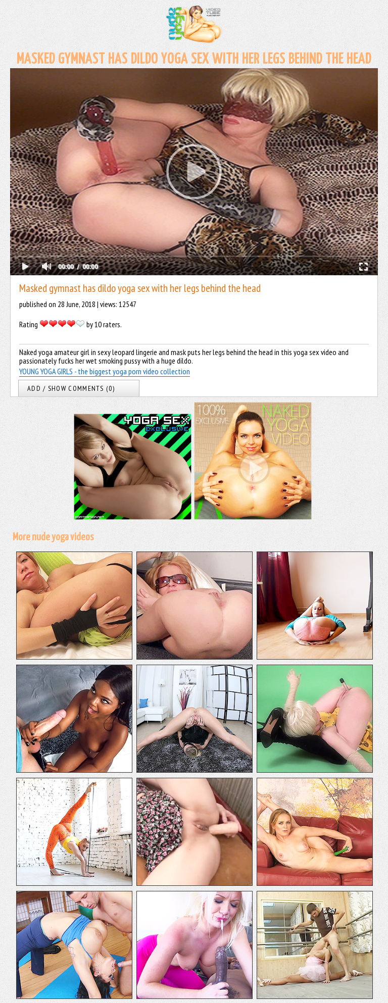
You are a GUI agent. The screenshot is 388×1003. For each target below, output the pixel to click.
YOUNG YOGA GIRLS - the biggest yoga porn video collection (104, 371)
